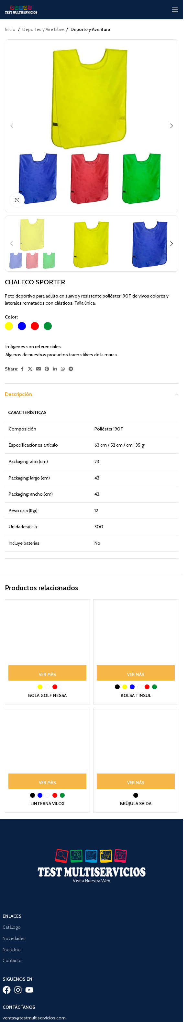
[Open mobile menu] (175, 9)
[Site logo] (21, 9)
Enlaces (12, 916)
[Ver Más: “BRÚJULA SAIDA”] (136, 781)
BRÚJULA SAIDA (136, 803)
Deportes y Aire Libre (43, 29)
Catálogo (12, 927)
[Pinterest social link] (47, 369)
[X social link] (30, 369)
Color (11, 317)
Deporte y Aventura (90, 29)
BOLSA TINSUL (135, 695)
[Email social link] (38, 369)
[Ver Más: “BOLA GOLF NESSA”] (47, 673)
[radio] (9, 326)
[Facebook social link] (22, 369)
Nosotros (12, 949)
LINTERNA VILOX (47, 803)
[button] (11, 125)
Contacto (12, 960)
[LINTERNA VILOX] (47, 750)
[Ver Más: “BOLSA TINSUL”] (136, 673)
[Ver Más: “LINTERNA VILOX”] (47, 781)
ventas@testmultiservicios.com (34, 1018)
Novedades (14, 938)
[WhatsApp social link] (63, 369)
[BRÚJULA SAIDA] (136, 750)
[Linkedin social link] (55, 369)
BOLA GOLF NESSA (47, 695)
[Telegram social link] (71, 369)
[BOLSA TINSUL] (136, 642)
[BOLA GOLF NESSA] (47, 642)
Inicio (10, 29)
